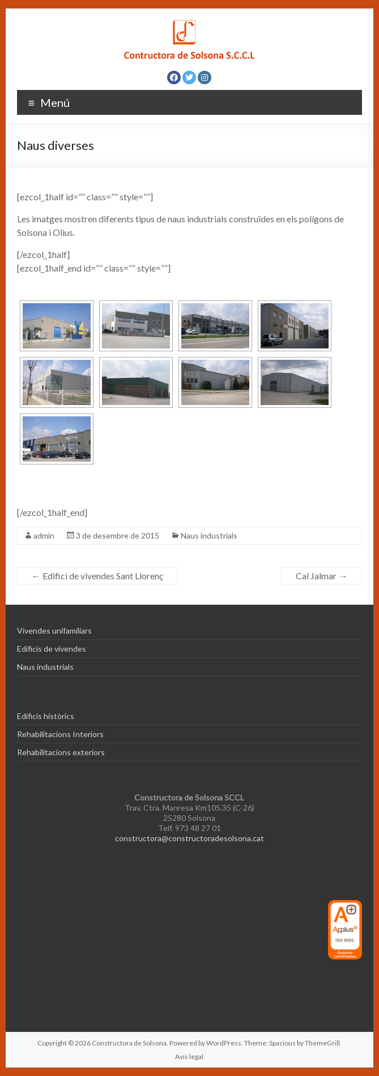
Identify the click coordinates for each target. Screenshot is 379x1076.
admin (43, 535)
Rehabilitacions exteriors (61, 752)
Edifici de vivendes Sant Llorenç (97, 575)
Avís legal (189, 1056)
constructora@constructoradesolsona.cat (189, 838)
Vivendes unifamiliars (54, 630)
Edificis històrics (45, 716)
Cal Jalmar (321, 575)
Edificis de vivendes (51, 648)
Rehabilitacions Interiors (60, 734)
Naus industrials (209, 535)
